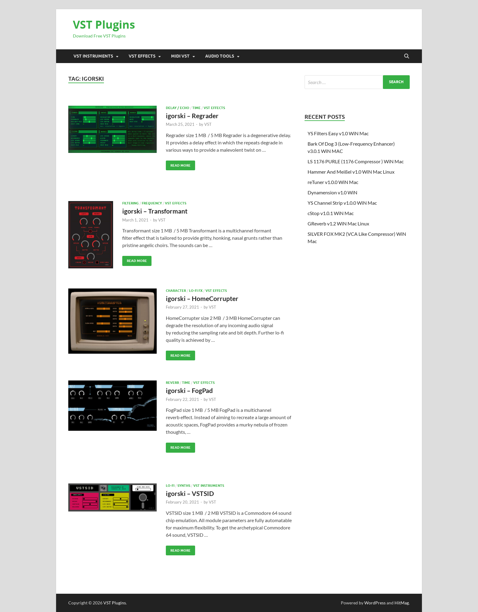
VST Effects (142, 56)
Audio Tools (219, 56)
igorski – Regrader (192, 115)
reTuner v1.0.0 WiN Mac (333, 182)
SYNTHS (183, 485)
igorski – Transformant (154, 211)
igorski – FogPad (189, 390)
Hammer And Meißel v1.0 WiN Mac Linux (351, 172)
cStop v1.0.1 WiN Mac (331, 213)
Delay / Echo (177, 108)
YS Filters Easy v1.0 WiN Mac (338, 133)
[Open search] (406, 56)
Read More (178, 164)
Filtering (130, 203)
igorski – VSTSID (190, 493)
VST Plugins (104, 24)
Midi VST (180, 56)
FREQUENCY (152, 203)
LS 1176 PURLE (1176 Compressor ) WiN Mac (356, 161)
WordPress (375, 602)
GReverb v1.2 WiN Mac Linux (338, 223)
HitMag (401, 602)
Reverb (172, 382)
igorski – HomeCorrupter (202, 298)
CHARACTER (176, 290)
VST (208, 124)
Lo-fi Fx (195, 290)
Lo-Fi (170, 485)
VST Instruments (93, 56)
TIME (196, 108)
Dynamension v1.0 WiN (332, 192)
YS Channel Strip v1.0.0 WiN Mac (342, 203)
